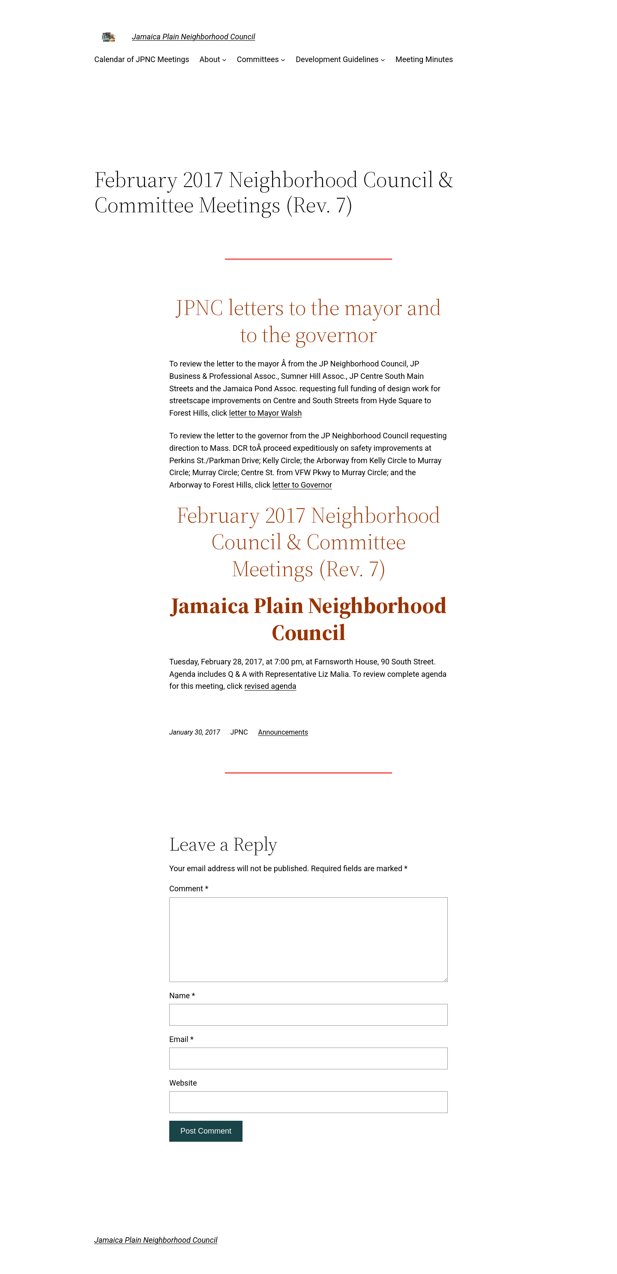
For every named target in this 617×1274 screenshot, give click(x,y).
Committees (258, 59)
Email (181, 1039)
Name (182, 995)
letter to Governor (302, 484)
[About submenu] (224, 59)
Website (183, 1082)
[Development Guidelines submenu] (382, 59)
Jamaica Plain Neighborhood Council (193, 36)
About (210, 59)
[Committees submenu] (283, 59)
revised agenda (270, 686)
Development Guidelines (337, 59)
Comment (188, 888)
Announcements (283, 732)
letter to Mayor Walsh (265, 412)
